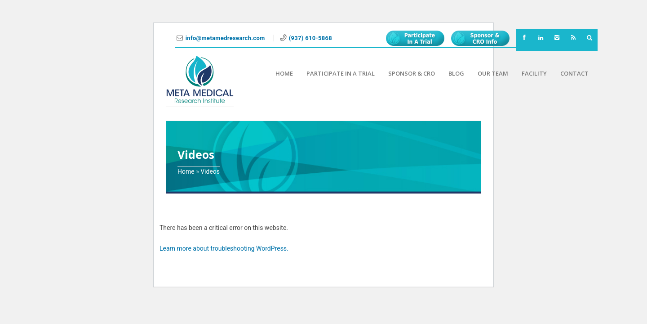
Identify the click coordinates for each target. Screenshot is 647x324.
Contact (574, 73)
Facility (534, 73)
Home (284, 73)
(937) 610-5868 (310, 38)
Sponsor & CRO (411, 73)
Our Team (493, 73)
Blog (456, 73)
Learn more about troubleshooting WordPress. (224, 248)
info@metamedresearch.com (226, 38)
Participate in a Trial (340, 73)
